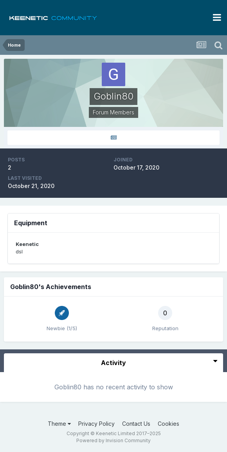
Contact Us (136, 423)
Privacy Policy (96, 423)
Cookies (168, 423)
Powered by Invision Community (113, 440)
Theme (59, 423)
